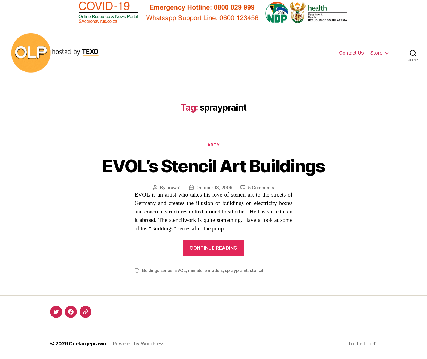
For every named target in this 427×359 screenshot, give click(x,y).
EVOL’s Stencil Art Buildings (213, 165)
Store (376, 53)
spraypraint (236, 270)
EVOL (180, 270)
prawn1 (173, 187)
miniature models (205, 270)
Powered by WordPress (139, 343)
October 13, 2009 (214, 187)
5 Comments (261, 187)
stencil (256, 270)
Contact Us (351, 53)
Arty (213, 145)
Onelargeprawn (87, 343)
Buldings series (157, 270)
